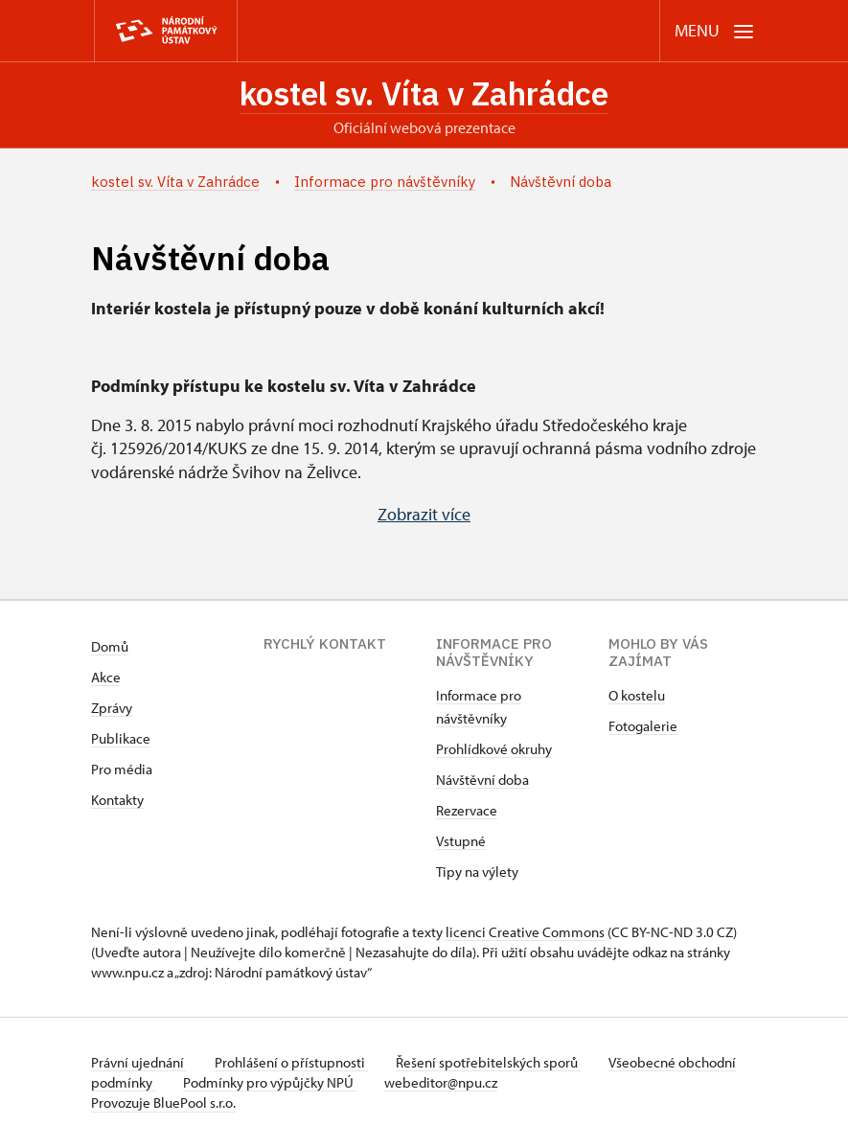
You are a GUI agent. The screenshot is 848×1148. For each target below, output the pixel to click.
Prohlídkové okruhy (494, 750)
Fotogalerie (642, 727)
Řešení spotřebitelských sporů (493, 1063)
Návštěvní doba (482, 780)
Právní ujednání (139, 1063)
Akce (106, 678)
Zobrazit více (424, 516)
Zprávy (111, 709)
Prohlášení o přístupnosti (294, 1063)
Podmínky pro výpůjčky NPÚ (333, 1083)
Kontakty (117, 801)
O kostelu (636, 696)
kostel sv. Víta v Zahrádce (424, 95)
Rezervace (466, 811)
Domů (109, 647)
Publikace (120, 739)
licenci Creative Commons (525, 933)
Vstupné (461, 842)
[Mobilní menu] (714, 31)
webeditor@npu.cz (506, 1083)
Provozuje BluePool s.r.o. (163, 1103)
